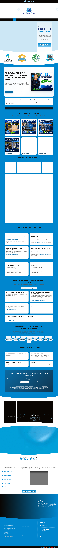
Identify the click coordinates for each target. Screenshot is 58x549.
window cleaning (37, 243)
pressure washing (19, 241)
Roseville (21, 334)
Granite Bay (23, 337)
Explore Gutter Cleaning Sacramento (36, 241)
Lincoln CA (51, 504)
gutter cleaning (13, 241)
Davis (14, 337)
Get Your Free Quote (9, 92)
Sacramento (9, 337)
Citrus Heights (29, 340)
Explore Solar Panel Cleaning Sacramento (37, 253)
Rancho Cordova (48, 337)
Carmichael (16, 340)
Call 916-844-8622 (17, 92)
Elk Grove (25, 334)
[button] (44, 45)
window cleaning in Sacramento (21, 385)
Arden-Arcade (41, 337)
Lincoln (18, 337)
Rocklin (31, 334)
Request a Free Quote (24, 382)
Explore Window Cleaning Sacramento (12, 240)
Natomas (36, 334)
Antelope (28, 334)
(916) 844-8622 (30, 1)
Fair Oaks (35, 337)
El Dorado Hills (29, 337)
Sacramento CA (40, 504)
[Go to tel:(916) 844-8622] (47, 530)
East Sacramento (22, 340)
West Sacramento (9, 340)
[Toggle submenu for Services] (24, 19)
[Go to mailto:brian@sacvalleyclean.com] (47, 537)
